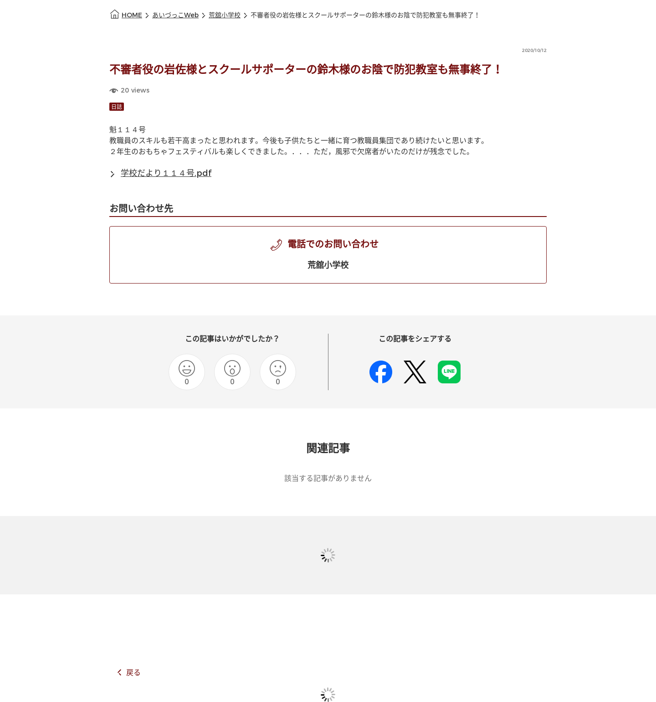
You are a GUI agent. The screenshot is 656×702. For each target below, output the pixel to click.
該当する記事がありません (328, 478)
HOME (132, 15)
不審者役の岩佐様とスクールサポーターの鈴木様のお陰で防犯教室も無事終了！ (365, 15)
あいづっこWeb (175, 15)
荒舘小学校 (225, 15)
